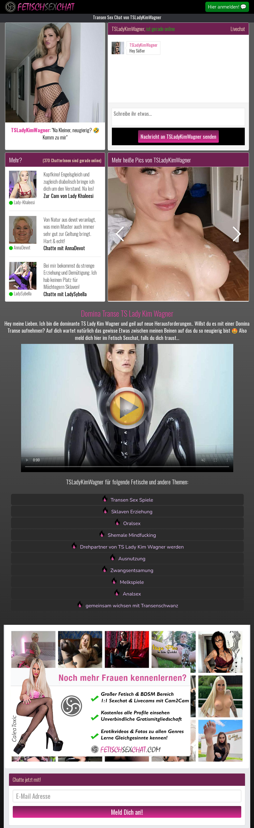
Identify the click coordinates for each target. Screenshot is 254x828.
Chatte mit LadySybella (65, 294)
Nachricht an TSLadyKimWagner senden (178, 136)
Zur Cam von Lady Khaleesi (68, 195)
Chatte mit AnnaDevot (64, 248)
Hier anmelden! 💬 (227, 6)
